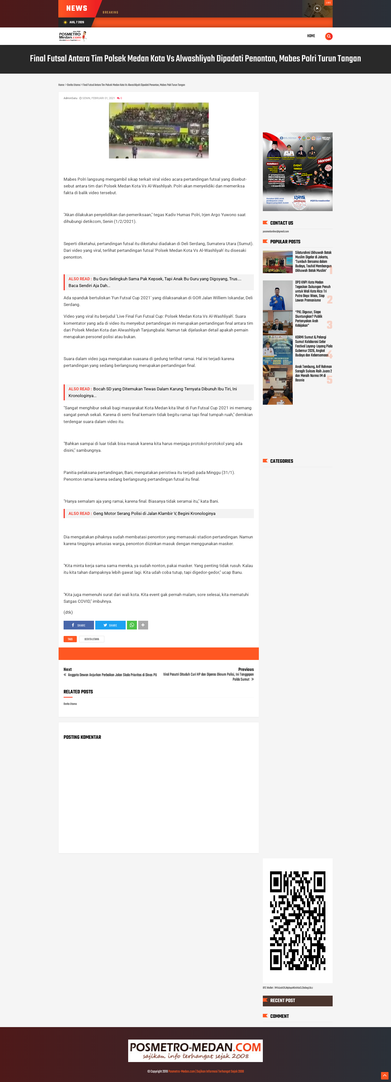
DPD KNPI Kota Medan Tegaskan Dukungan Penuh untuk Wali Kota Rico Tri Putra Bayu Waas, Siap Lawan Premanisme (313, 292)
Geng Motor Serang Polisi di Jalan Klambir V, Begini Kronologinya (154, 513)
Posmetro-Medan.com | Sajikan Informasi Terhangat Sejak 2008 (206, 1072)
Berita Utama (92, 639)
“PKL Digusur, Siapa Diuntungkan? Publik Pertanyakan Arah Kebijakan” (308, 319)
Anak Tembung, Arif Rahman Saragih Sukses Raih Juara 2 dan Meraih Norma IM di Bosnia (313, 374)
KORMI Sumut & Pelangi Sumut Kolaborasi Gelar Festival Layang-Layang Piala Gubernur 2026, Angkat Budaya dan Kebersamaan (313, 346)
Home (311, 36)
